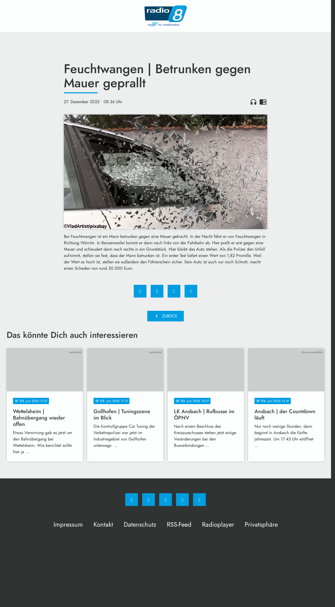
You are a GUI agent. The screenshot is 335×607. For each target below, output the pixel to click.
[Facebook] (131, 499)
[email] (199, 499)
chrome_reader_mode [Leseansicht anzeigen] (263, 102)
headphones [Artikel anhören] (253, 102)
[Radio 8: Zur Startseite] (165, 16)
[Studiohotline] (182, 499)
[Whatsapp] (165, 499)
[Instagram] (148, 499)
